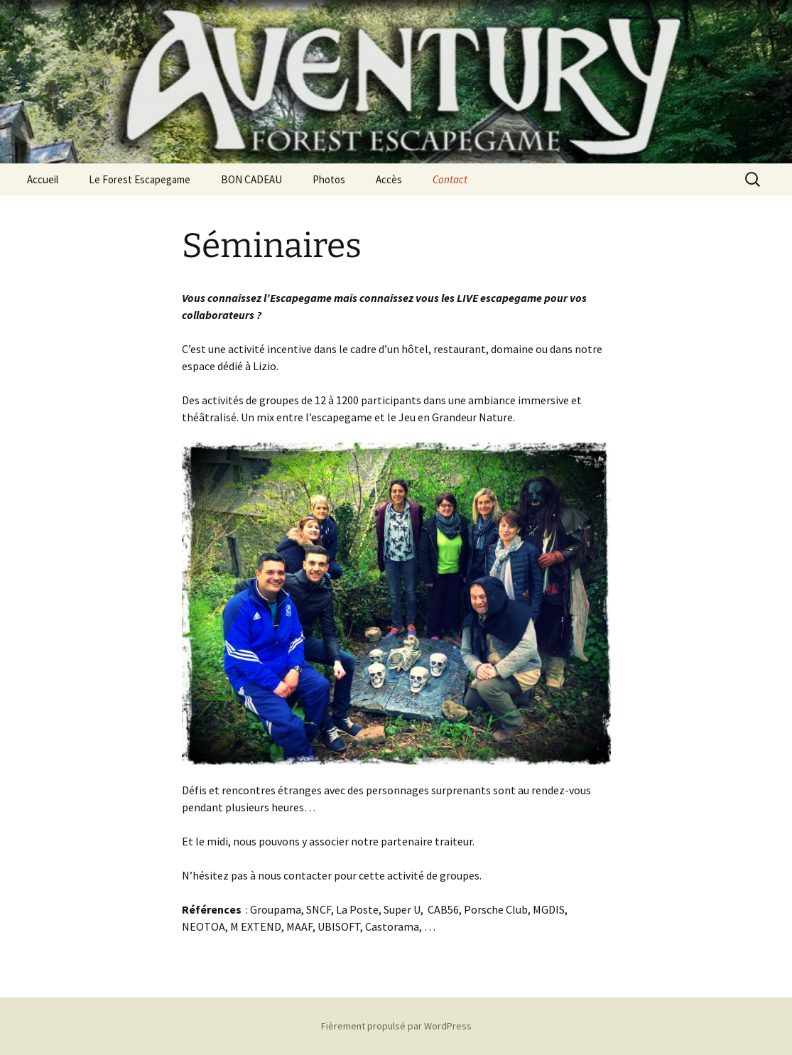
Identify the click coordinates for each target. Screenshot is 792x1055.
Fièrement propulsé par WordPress (396, 1025)
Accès (389, 179)
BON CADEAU (251, 179)
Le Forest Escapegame (139, 179)
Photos (329, 179)
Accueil (42, 179)
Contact (450, 179)
